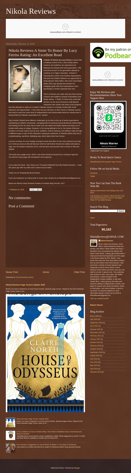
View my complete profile (99, 298)
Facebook (94, 173)
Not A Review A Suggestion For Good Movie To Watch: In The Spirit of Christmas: (46, 445)
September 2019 (96, 352)
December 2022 (96, 332)
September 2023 (96, 323)
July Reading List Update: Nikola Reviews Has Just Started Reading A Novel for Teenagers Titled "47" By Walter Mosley (107, 198)
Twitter (92, 176)
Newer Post (12, 272)
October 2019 (95, 349)
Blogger (77, 468)
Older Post (79, 272)
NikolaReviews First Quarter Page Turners (105, 162)
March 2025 (94, 316)
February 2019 (95, 372)
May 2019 (94, 365)
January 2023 (95, 329)
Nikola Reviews (31, 11)
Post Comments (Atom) (24, 277)
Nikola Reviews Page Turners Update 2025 (25, 285)
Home (46, 272)
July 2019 (93, 359)
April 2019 (94, 369)
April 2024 (94, 319)
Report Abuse (96, 305)
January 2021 (95, 339)
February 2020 (95, 346)
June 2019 (94, 362)
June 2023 (94, 326)
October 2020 (95, 342)
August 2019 (94, 355)
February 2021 (95, 336)
